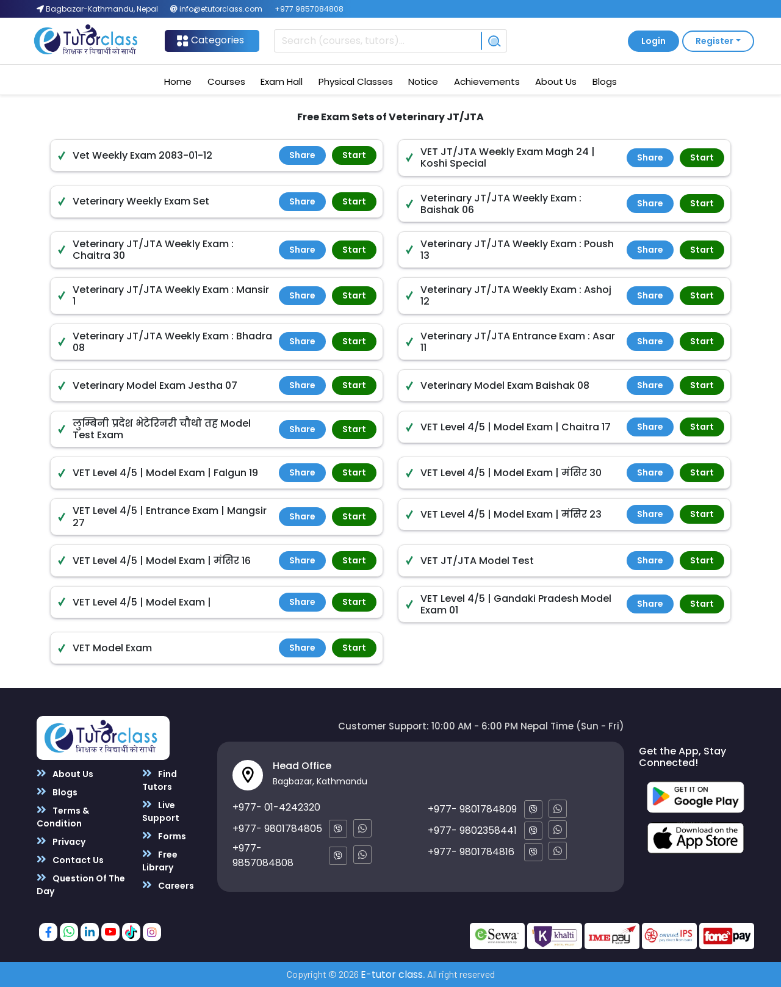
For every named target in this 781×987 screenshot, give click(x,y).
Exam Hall (282, 81)
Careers (168, 885)
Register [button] (714, 41)
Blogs (604, 81)
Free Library (160, 860)
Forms (164, 836)
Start (354, 155)
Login (653, 41)
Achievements (487, 81)
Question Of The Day (81, 884)
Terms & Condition (63, 817)
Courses (226, 81)
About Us (556, 81)
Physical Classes (356, 81)
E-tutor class (392, 974)
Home (178, 81)
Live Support (160, 811)
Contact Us (70, 859)
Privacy (61, 841)
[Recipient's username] (377, 40)
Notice (423, 81)
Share (302, 155)
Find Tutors (159, 780)
